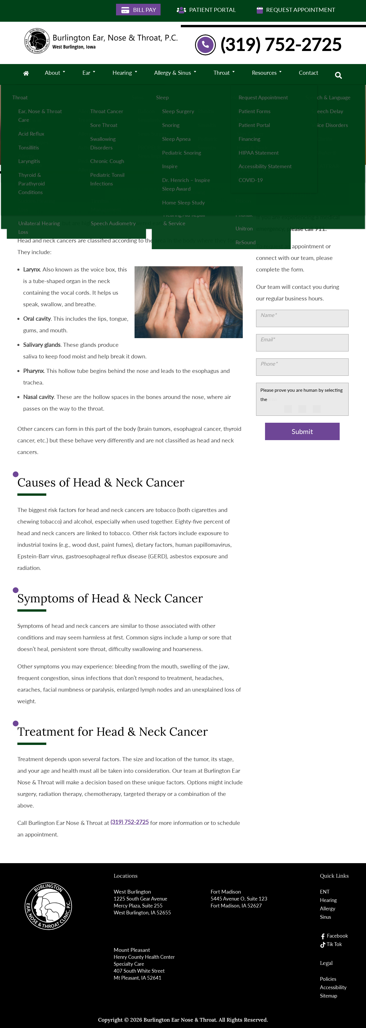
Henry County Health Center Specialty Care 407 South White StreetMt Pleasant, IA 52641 (146, 967)
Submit (302, 431)
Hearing (123, 74)
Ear (88, 74)
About (56, 74)
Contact (308, 74)
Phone (268, 363)
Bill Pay (138, 10)
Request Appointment (296, 10)
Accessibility (333, 987)
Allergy (327, 908)
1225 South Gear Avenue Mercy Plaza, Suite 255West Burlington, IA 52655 (143, 905)
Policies (328, 978)
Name (268, 315)
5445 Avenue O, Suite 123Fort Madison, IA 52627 (240, 902)
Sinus (325, 917)
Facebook (334, 935)
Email (267, 339)
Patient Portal (206, 10)
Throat (222, 74)
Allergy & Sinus (173, 74)
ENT (324, 891)
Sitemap (328, 995)
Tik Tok (331, 944)
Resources (264, 74)
